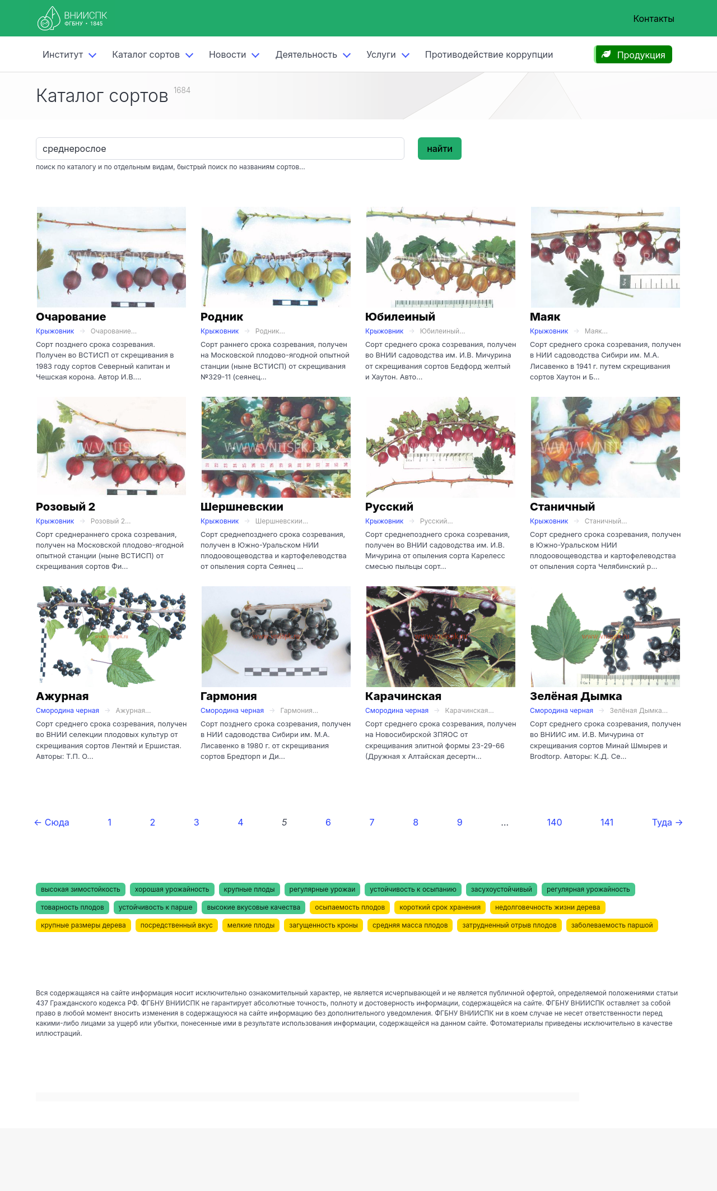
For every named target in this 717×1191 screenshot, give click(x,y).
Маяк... (596, 331)
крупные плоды (249, 889)
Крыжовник (55, 331)
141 (606, 822)
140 (554, 822)
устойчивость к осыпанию (413, 889)
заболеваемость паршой (612, 925)
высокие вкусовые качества (253, 907)
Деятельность (306, 54)
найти (440, 148)
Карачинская (403, 696)
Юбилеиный (400, 316)
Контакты (653, 18)
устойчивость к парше (156, 907)
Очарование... (114, 331)
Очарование (71, 316)
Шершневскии (242, 506)
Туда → (667, 822)
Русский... (436, 521)
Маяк (545, 316)
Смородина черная (67, 710)
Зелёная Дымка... (639, 710)
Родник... (270, 331)
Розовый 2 (65, 506)
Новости (227, 54)
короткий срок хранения (440, 907)
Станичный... (606, 521)
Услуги (381, 54)
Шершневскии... (281, 521)
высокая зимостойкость (80, 889)
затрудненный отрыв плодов (509, 925)
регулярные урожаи (323, 889)
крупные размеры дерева (83, 925)
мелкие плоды (250, 925)
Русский (389, 506)
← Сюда (51, 822)
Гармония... (300, 710)
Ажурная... (133, 710)
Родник (222, 316)
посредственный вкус (177, 925)
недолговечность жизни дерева (547, 907)
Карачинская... (469, 710)
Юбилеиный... (442, 331)
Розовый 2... (111, 521)
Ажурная (62, 696)
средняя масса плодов (410, 925)
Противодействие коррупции (489, 54)
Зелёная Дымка (576, 696)
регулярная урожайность (588, 889)
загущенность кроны (323, 925)
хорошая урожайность (172, 889)
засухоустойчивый (501, 889)
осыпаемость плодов (350, 907)
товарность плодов (72, 907)
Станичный (562, 506)
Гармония (229, 696)
